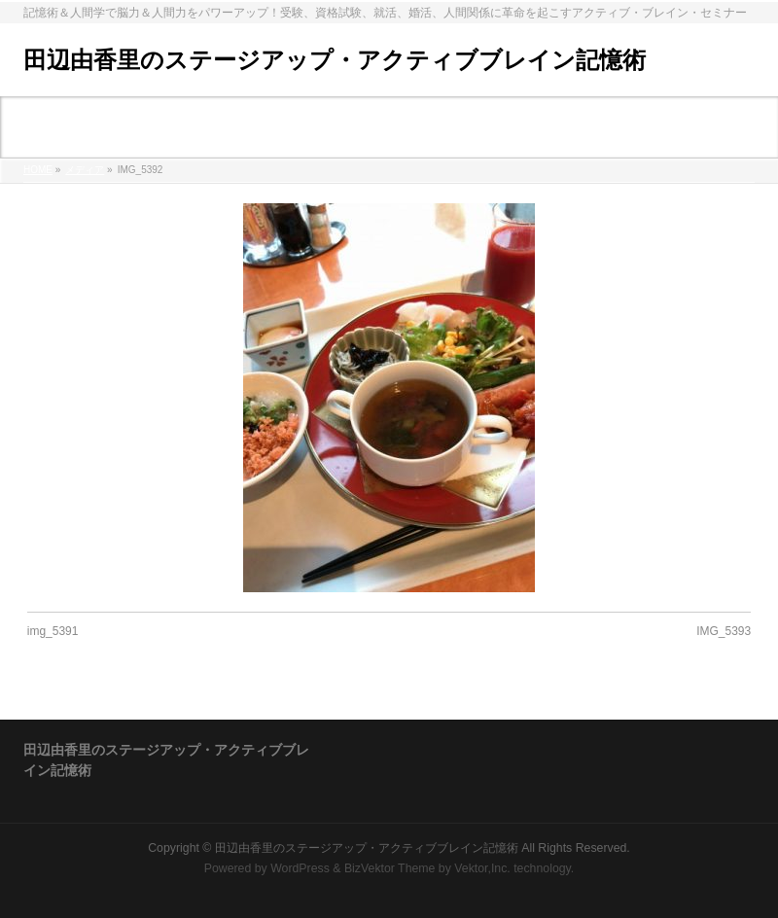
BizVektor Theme (390, 868)
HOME (38, 169)
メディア (84, 169)
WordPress (300, 868)
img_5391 (53, 631)
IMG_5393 (723, 631)
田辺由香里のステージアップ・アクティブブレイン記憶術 (334, 60)
